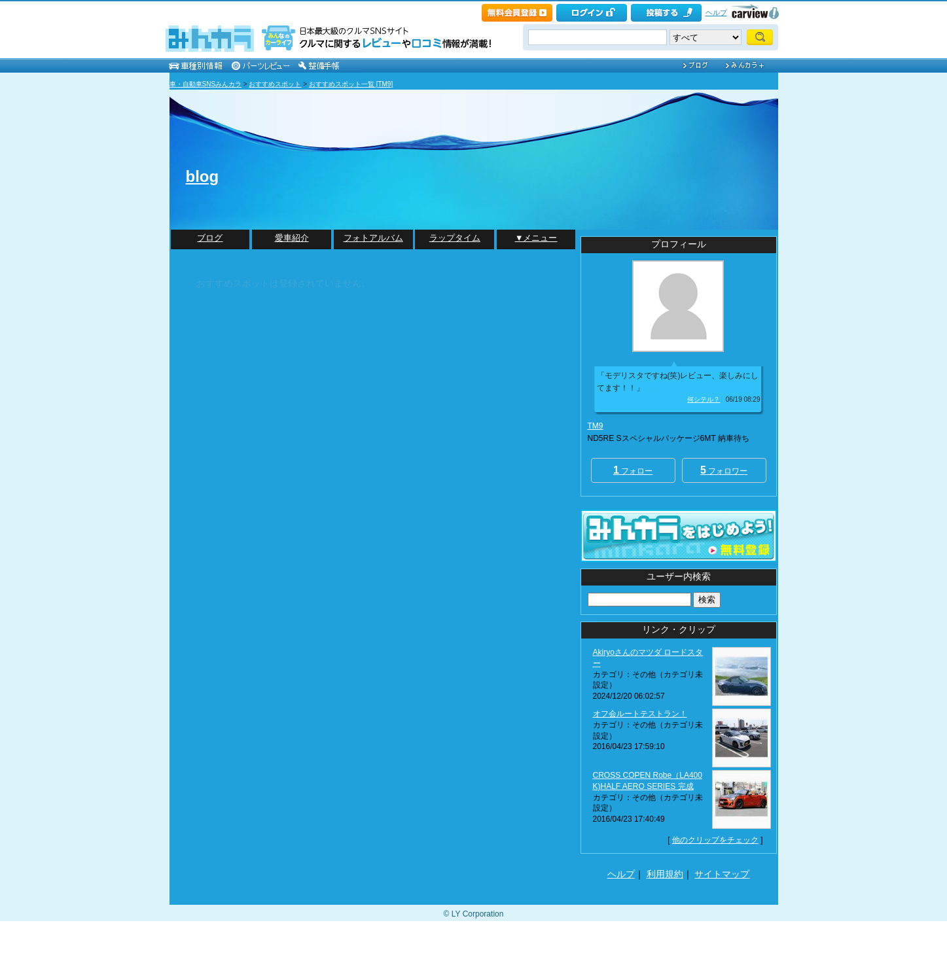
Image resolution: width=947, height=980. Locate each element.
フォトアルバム (373, 238)
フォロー (632, 470)
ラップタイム (454, 238)
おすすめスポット (275, 84)
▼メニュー (536, 238)
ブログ (210, 238)
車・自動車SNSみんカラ (206, 84)
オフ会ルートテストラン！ (640, 713)
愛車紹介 (292, 238)
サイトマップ (721, 874)
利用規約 (665, 874)
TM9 (595, 425)
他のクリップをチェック (715, 840)
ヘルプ (716, 12)
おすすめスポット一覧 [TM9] (351, 84)
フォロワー (723, 470)
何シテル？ (703, 399)
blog (202, 176)
